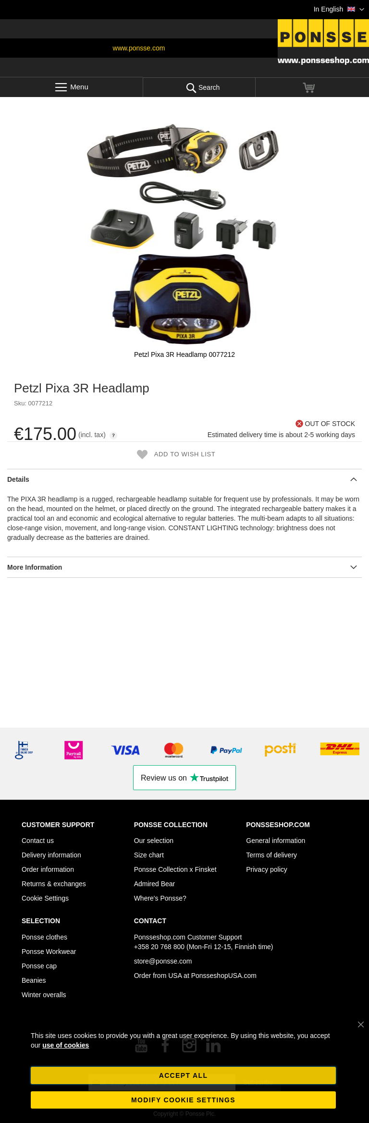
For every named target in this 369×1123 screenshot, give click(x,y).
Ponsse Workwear (49, 951)
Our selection (153, 840)
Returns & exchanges (54, 884)
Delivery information (51, 855)
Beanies (34, 980)
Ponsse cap (39, 966)
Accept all (183, 1075)
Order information (48, 869)
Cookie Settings (45, 898)
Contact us (38, 840)
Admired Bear (154, 884)
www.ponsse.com (139, 48)
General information (275, 840)
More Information (34, 567)
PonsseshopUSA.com (224, 975)
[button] (339, 9)
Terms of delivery (271, 855)
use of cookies (65, 1045)
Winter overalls (44, 995)
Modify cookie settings (183, 1100)
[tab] (184, 479)
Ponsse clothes (44, 937)
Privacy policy (266, 869)
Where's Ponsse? (160, 898)
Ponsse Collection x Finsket (175, 869)
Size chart (149, 855)
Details (18, 479)
